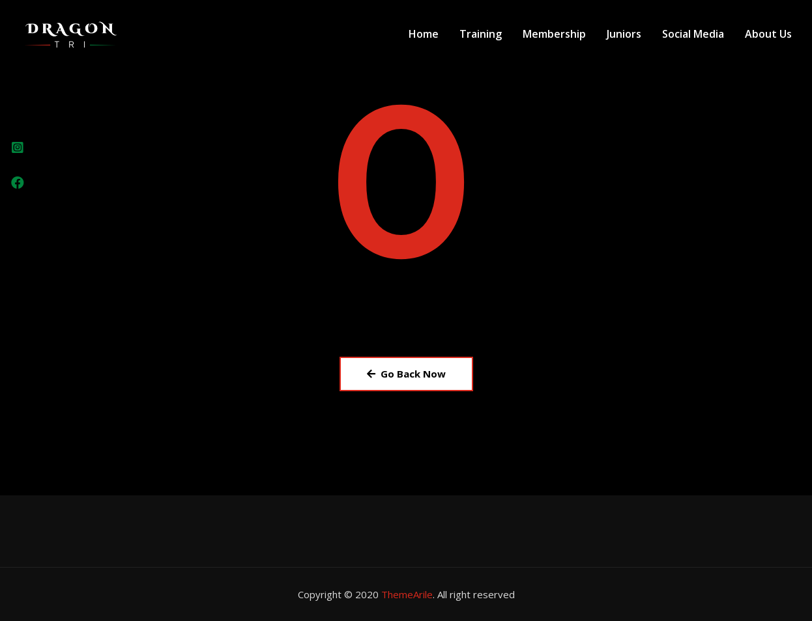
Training (480, 34)
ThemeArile (407, 594)
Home (424, 34)
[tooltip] (17, 147)
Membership (554, 34)
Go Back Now (406, 373)
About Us (768, 34)
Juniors (624, 34)
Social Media (693, 34)
